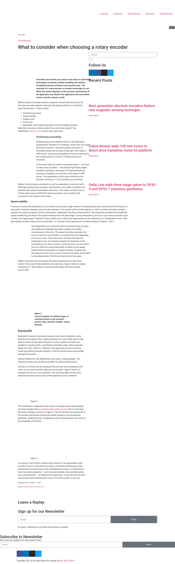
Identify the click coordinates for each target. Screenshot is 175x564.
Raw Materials (134, 14)
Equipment (118, 14)
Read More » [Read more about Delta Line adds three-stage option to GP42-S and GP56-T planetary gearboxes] (94, 194)
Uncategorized (24, 40)
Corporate (104, 14)
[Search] (91, 59)
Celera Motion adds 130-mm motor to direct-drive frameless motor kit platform (120, 148)
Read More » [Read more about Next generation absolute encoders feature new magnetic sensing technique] (94, 115)
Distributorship (166, 14)
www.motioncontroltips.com (34, 487)
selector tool (34, 131)
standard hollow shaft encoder (53, 409)
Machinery (149, 14)
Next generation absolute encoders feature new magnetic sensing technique (122, 108)
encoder (21, 34)
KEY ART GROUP (67, 561)
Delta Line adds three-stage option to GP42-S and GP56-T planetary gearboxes (123, 187)
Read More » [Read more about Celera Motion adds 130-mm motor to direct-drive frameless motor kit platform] (94, 156)
